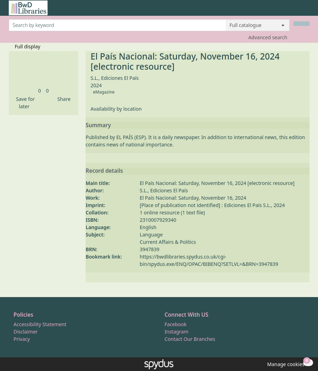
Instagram (176, 331)
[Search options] (258, 25)
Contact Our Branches (189, 339)
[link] (39, 90)
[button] (24, 102)
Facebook (175, 324)
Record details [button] (104, 171)
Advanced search (267, 37)
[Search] (301, 23)
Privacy (22, 339)
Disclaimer (26, 331)
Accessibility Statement (40, 324)
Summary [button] (98, 125)
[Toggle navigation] (306, 10)
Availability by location (116, 108)
